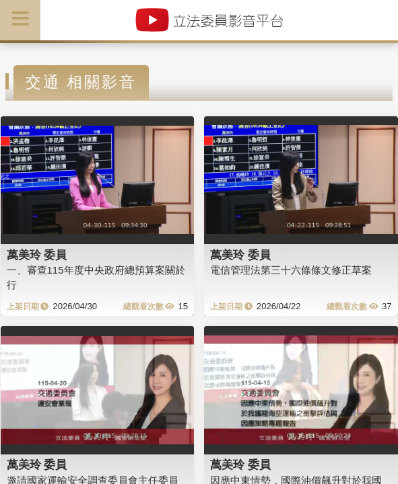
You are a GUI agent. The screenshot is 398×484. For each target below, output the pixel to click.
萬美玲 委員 (37, 255)
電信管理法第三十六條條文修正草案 (291, 270)
